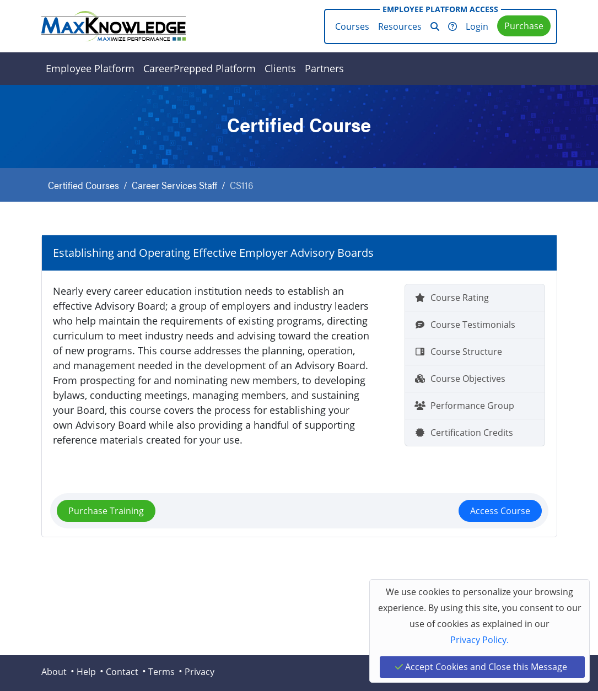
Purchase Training (106, 511)
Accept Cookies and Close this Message (481, 667)
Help (86, 672)
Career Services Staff (174, 185)
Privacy (199, 672)
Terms (161, 672)
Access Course (500, 511)
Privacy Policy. (479, 640)
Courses (352, 26)
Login (477, 26)
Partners (324, 68)
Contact (122, 672)
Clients (280, 68)
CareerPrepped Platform (199, 68)
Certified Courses (83, 185)
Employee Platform (90, 68)
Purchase (523, 26)
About (54, 672)
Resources (400, 26)
